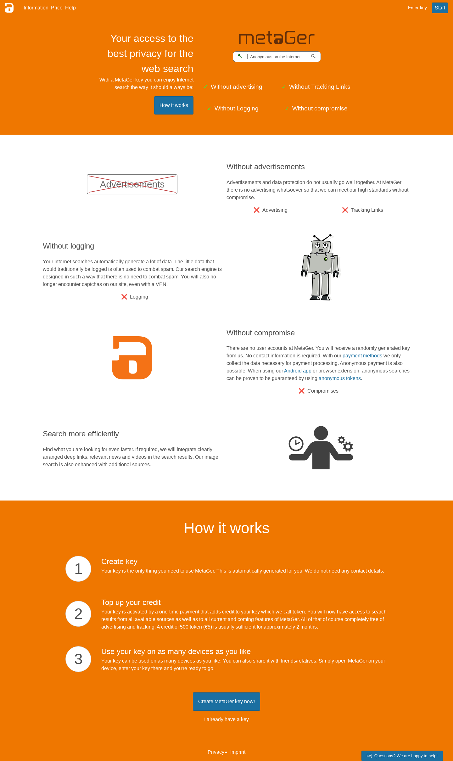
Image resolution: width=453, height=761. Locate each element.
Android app (297, 370)
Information (36, 7)
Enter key (417, 7)
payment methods (362, 355)
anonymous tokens (340, 378)
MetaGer (357, 660)
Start (440, 7)
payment (189, 611)
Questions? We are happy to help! (402, 755)
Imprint (237, 752)
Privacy (216, 752)
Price (57, 7)
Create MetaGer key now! (226, 701)
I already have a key (226, 719)
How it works (173, 105)
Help (70, 7)
